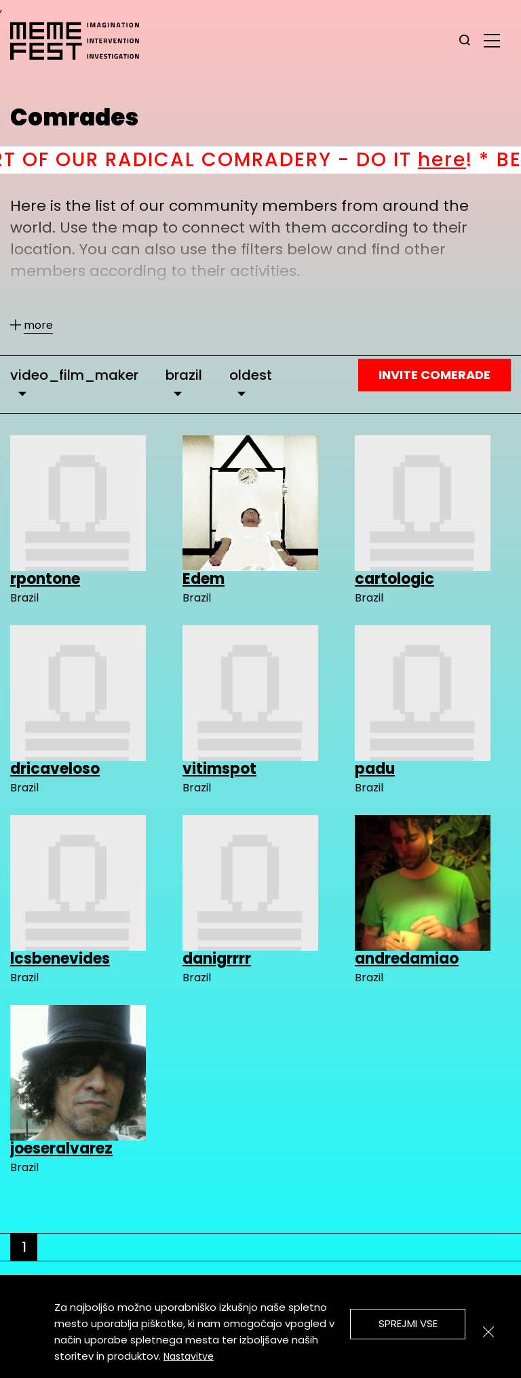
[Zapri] (488, 1331)
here (461, 159)
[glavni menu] (492, 40)
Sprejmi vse (408, 1323)
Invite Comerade (434, 374)
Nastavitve (188, 1356)
